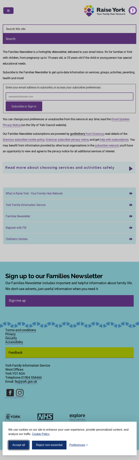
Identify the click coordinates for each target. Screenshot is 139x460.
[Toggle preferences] (78, 445)
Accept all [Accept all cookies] (18, 445)
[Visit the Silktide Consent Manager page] (128, 445)
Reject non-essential (49, 445)
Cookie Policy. (41, 434)
